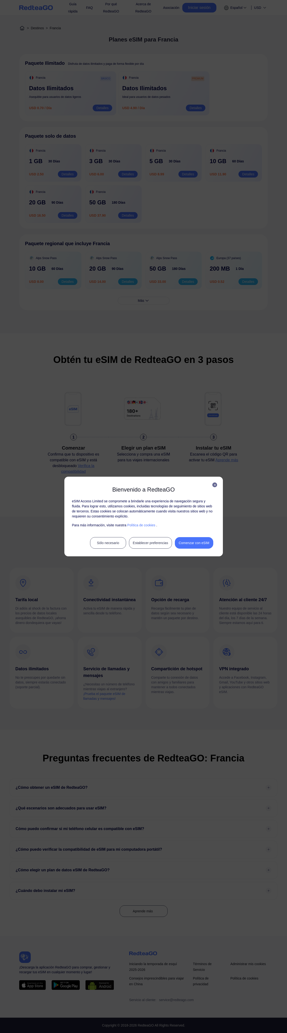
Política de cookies (141, 525)
